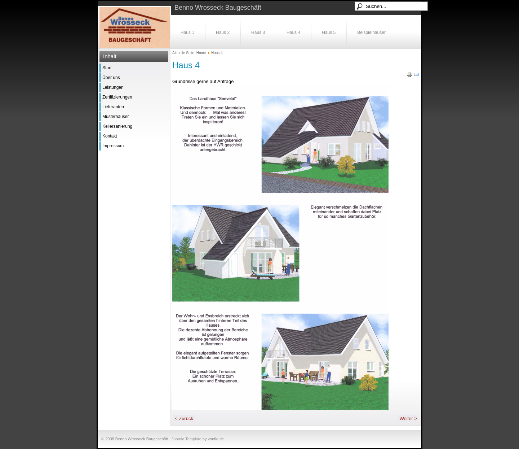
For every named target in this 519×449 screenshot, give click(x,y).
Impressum (113, 145)
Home (201, 53)
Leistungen (113, 87)
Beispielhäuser (371, 32)
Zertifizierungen (117, 97)
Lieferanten (113, 106)
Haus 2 (223, 32)
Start (106, 67)
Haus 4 (293, 32)
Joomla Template (186, 439)
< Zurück (184, 418)
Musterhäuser (115, 116)
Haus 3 (258, 32)
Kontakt (109, 136)
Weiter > (408, 418)
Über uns (111, 77)
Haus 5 (329, 32)
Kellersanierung (117, 126)
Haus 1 (187, 32)
